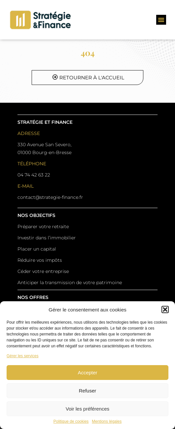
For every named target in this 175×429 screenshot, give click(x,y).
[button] (165, 309)
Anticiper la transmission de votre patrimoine (69, 282)
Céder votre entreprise (43, 271)
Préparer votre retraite (43, 226)
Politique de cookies (71, 421)
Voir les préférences (87, 409)
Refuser (87, 390)
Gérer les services (23, 356)
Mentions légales (107, 421)
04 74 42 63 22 (33, 175)
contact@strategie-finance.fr (50, 197)
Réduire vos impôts (39, 260)
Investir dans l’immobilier (46, 238)
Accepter (87, 372)
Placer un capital (36, 249)
